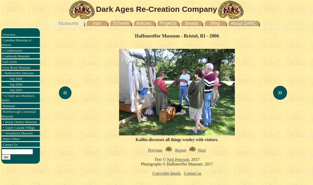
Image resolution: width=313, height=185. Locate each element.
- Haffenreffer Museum (18, 73)
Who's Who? (11, 139)
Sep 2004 (16, 84)
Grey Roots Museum (16, 67)
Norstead (9, 106)
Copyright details (167, 173)
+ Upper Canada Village (19, 128)
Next (202, 150)
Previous (155, 150)
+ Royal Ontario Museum (20, 122)
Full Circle (10, 62)
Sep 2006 (16, 79)
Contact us (192, 173)
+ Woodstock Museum (18, 133)
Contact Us (10, 144)
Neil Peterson (178, 159)
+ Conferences (12, 50)
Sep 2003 (16, 90)
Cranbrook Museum (16, 56)
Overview (9, 34)
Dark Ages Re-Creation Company (156, 9)
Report (180, 150)
